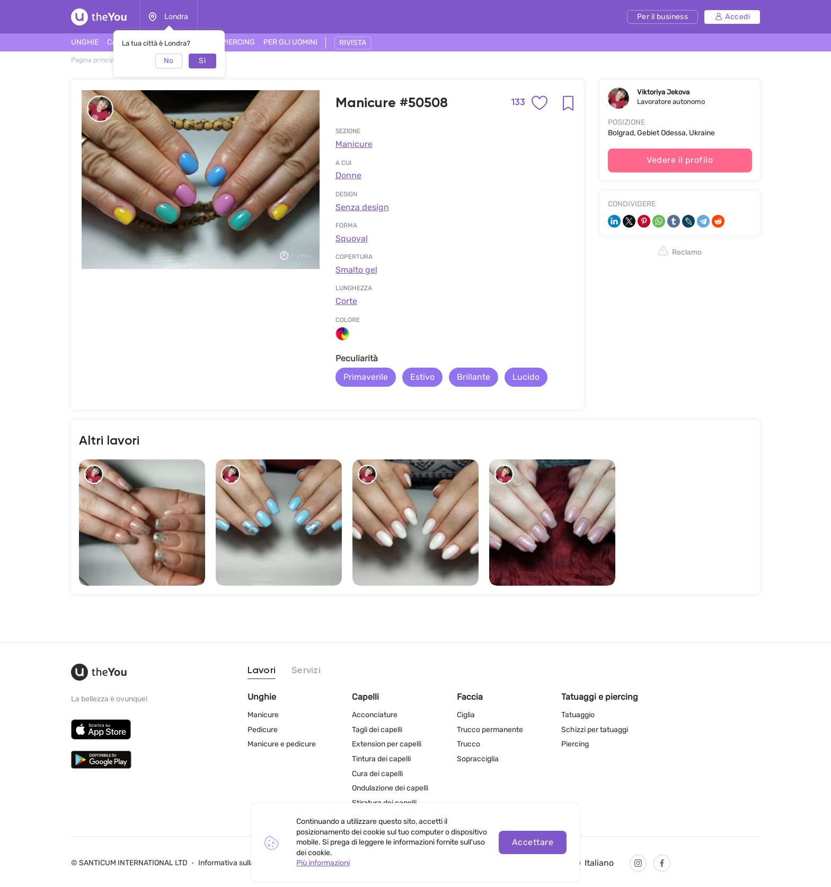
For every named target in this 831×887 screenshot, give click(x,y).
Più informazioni (323, 862)
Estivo (422, 377)
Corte (346, 301)
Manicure (354, 144)
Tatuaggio (578, 714)
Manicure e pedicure (281, 744)
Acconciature (374, 714)
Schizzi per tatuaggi (594, 729)
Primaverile (365, 377)
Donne (348, 175)
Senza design (362, 207)
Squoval (351, 238)
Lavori (261, 670)
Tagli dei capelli (377, 729)
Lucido (526, 377)
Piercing (575, 744)
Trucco (468, 744)
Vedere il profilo (680, 160)
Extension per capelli (386, 744)
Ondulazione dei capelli (390, 788)
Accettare (532, 842)
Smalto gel (356, 270)
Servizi (306, 670)
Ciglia (466, 714)
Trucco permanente (490, 729)
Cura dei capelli (377, 773)
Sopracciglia (478, 758)
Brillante (473, 377)
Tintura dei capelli (381, 758)
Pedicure (262, 729)
